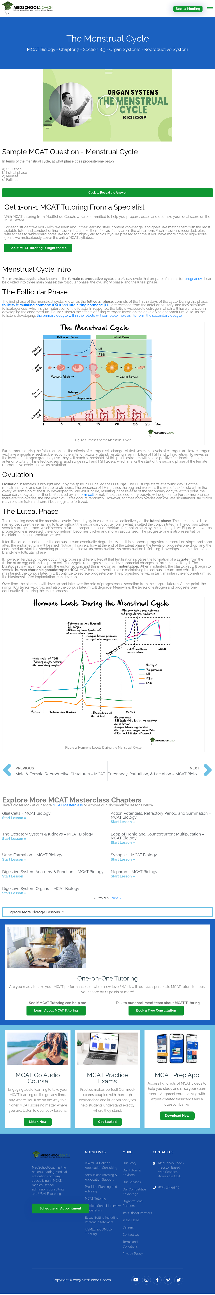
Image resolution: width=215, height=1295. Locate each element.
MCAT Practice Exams (107, 1079)
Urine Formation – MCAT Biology (32, 856)
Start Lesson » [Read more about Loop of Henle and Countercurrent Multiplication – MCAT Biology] (123, 844)
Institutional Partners (137, 1214)
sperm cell (85, 496)
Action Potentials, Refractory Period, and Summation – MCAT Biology (161, 816)
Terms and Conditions (130, 1245)
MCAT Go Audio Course (38, 1079)
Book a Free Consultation (156, 1012)
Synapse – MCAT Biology (134, 856)
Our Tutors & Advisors (132, 1174)
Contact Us (131, 1235)
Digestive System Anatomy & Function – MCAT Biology (53, 873)
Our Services (132, 1183)
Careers (128, 1228)
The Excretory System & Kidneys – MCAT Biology (47, 835)
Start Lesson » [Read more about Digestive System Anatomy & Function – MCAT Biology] (14, 878)
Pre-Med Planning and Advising (101, 1190)
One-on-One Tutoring (107, 979)
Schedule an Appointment (60, 1210)
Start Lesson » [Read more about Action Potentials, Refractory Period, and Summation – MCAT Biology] (123, 823)
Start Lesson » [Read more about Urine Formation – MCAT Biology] (14, 861)
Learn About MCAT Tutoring (56, 1012)
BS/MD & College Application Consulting (101, 1166)
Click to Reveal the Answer (107, 194)
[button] (107, 107)
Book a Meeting (188, 9)
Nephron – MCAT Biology (134, 873)
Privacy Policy (133, 1255)
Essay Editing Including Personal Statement (101, 1221)
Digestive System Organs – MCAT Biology (40, 890)
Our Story (129, 1164)
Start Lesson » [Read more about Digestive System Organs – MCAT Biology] (14, 894)
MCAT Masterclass (68, 806)
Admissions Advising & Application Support (101, 1178)
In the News (131, 1221)
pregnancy (193, 280)
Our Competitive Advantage (134, 1193)
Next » (116, 899)
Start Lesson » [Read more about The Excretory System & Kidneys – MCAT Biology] (14, 840)
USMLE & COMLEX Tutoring (98, 1233)
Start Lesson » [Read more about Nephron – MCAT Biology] (123, 878)
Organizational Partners (133, 1205)
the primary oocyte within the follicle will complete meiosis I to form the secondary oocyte (109, 317)
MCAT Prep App (177, 1076)
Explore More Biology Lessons (36, 913)
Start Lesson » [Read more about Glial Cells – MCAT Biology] (14, 819)
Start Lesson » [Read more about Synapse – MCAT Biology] (123, 861)
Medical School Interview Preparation (103, 1209)
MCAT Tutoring (95, 1199)
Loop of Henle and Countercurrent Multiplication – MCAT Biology (157, 837)
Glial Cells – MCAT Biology (26, 814)
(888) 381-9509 (168, 1188)
